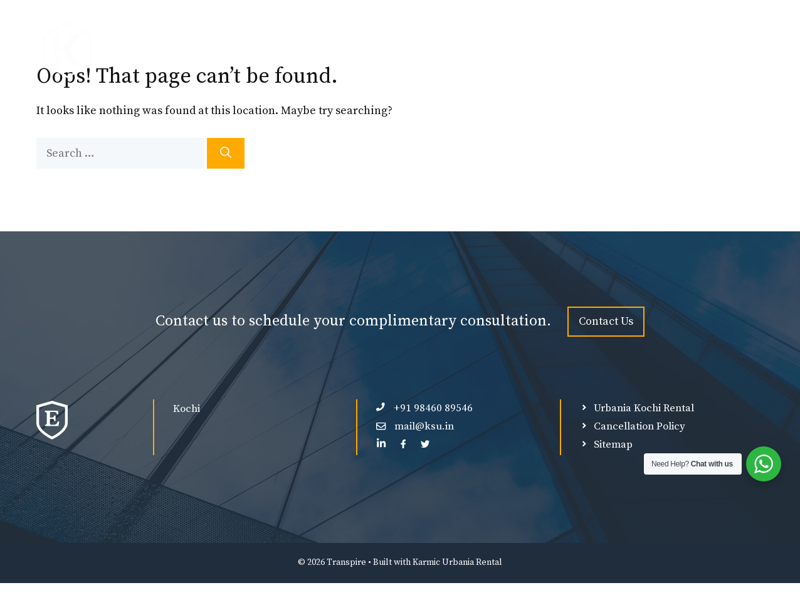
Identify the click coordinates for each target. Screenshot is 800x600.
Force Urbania (217, 50)
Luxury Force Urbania (473, 50)
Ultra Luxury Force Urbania (618, 50)
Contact (730, 50)
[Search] (226, 153)
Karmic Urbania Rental (457, 562)
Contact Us (606, 321)
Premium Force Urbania (337, 50)
